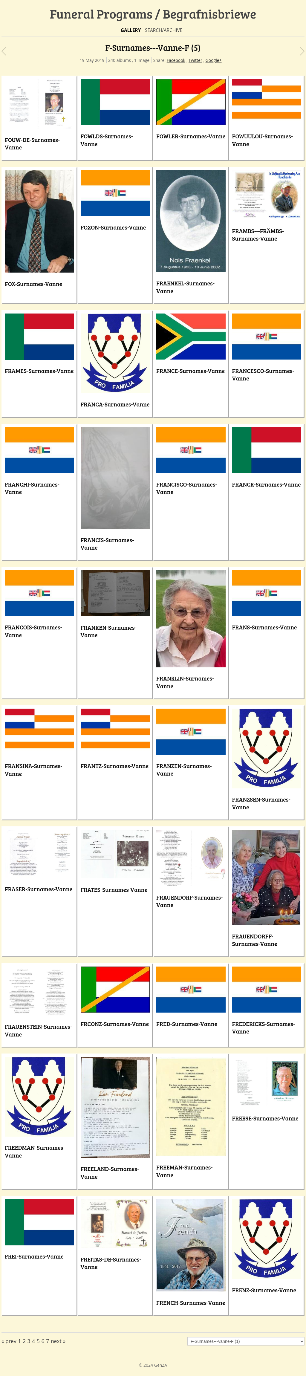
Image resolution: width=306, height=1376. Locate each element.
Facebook (176, 60)
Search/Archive (163, 30)
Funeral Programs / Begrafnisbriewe (153, 13)
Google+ (214, 60)
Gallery (131, 30)
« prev (8, 1341)
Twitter (195, 60)
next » (58, 1341)
